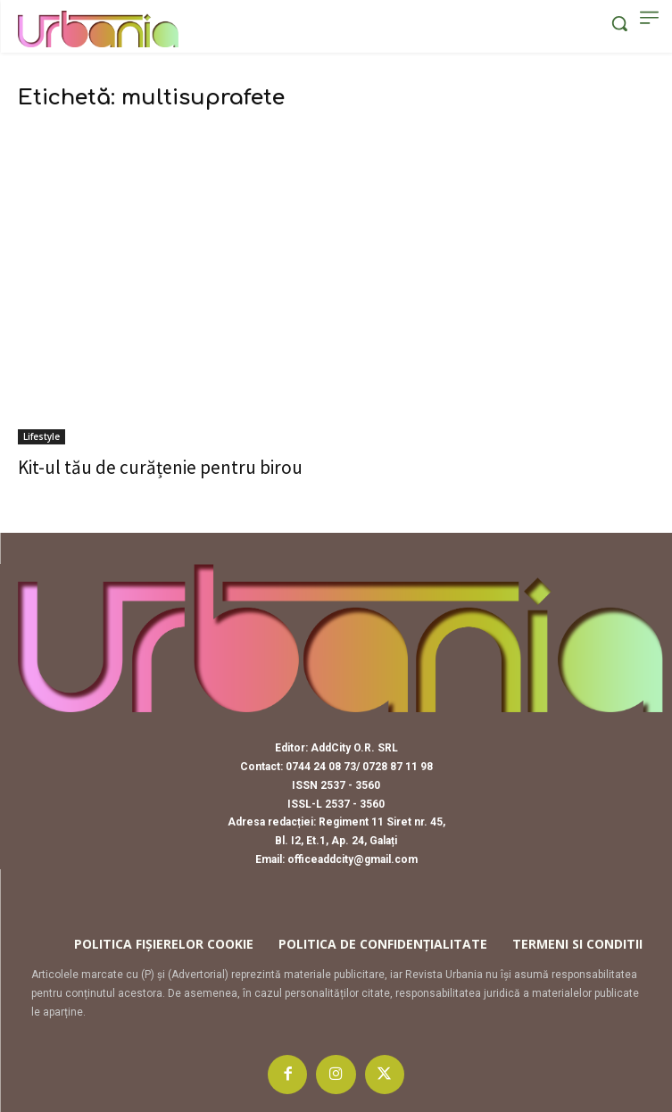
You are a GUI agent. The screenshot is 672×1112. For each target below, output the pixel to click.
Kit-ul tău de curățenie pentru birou (160, 467)
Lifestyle (41, 436)
